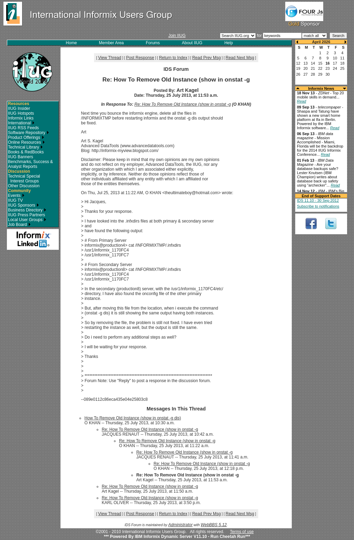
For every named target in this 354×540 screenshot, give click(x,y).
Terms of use (242, 531)
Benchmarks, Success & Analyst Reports (30, 164)
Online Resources (26, 142)
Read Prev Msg (206, 57)
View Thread (109, 57)
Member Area (111, 42)
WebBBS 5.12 (214, 524)
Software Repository (28, 132)
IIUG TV (15, 200)
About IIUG (192, 42)
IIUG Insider (19, 108)
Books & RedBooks (26, 152)
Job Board (19, 224)
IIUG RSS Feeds (23, 127)
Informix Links (21, 118)
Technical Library (25, 147)
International (21, 123)
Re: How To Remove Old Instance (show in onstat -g (182, 104)
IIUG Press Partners (26, 214)
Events (16, 195)
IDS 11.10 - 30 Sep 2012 (318, 200)
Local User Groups (27, 219)
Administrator (180, 524)
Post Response (140, 57)
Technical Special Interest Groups (24, 178)
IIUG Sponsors (23, 205)
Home (71, 42)
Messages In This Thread (176, 408)
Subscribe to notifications (318, 206)
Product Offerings (26, 137)
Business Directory (27, 210)
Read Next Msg (240, 57)
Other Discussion (23, 185)
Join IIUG (177, 35)
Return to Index (173, 57)
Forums (153, 42)
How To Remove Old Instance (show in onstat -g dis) (132, 418)
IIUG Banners (20, 156)
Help (228, 42)
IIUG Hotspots (21, 113)
